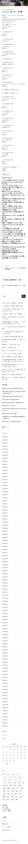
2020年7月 (5, 647)
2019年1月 (5, 701)
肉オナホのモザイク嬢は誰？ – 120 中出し (13, 303)
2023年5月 (5, 543)
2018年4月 (5, 723)
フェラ (10, 780)
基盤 (8, 788)
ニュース (6, 265)
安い (18, 788)
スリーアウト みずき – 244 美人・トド (12, 185)
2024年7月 (5, 500)
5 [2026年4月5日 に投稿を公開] (24, 749)
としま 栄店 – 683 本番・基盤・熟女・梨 (12, 336)
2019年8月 (5, 680)
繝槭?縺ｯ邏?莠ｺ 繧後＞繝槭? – (10, 413)
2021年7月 (5, 610)
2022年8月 (5, 570)
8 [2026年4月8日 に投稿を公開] (10, 752)
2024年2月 (5, 516)
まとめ (4, 738)
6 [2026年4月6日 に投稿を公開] (3, 752)
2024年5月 (5, 507)
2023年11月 (5, 525)
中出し (10, 782)
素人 (8, 796)
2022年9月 (5, 567)
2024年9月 (5, 494)
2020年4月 (5, 656)
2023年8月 (5, 534)
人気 (23, 782)
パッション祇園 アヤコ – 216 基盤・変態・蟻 (13, 233)
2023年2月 (5, 552)
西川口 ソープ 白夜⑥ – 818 (9, 347)
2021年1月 (5, 628)
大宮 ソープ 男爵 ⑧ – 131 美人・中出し (12, 206)
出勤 (15, 785)
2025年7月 (5, 464)
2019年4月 (5, 692)
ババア (4, 780)
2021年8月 (5, 607)
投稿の (5, 824)
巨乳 (22, 788)
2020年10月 (5, 637)
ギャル (4, 777)
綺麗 (12, 796)
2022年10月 (5, 564)
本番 (8, 794)
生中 (20, 794)
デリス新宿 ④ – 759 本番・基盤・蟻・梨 (12, 306)
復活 (8, 791)
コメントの (6, 827)
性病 (12, 791)
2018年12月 (5, 704)
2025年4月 (5, 473)
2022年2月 (5, 589)
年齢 (4, 791)
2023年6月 (5, 540)
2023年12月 (5, 522)
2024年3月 (5, 513)
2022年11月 (5, 561)
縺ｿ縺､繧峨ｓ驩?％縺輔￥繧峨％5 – (11, 399)
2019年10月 (5, 674)
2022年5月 (5, 580)
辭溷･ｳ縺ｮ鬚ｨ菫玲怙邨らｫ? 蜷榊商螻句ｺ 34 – (13, 402)
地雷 (4, 788)
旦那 (4, 794)
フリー (15, 780)
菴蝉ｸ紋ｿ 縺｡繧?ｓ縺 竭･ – (9, 405)
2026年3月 (5, 440)
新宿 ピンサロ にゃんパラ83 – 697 (11, 191)
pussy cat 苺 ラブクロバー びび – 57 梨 (12, 230)
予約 (15, 782)
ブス (20, 780)
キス (18, 774)
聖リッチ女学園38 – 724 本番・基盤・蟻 (12, 356)
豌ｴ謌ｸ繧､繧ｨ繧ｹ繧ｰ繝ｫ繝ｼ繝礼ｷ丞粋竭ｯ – (13, 388)
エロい (13, 774)
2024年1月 (5, 519)
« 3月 (7, 763)
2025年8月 (5, 461)
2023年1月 (5, 555)
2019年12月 (5, 668)
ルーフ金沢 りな (6, 808)
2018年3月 (5, 726)
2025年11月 (5, 452)
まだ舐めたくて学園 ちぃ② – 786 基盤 (12, 313)
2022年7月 (5, 573)
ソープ (10, 777)
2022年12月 (5, 558)
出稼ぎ (19, 785)
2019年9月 (5, 677)
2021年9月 (5, 604)
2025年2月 (5, 479)
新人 (21, 791)
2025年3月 (5, 476)
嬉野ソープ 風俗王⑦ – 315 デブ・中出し (12, 222)
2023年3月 (5, 549)
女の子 (13, 788)
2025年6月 (5, 467)
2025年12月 (5, 449)
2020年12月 (5, 631)
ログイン (4, 821)
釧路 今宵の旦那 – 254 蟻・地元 (10, 250)
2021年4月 (5, 619)
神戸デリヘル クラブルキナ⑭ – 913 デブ (12, 208)
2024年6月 (5, 503)
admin (13, 9)
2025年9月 (5, 458)
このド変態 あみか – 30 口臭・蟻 (10, 228)
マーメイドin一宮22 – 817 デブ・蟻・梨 (12, 193)
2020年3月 (5, 659)
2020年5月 (5, 653)
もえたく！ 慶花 (6, 810)
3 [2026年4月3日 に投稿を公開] (17, 749)
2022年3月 (5, 586)
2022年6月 (5, 577)
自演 (21, 796)
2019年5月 (5, 689)
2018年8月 (5, 710)
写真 (10, 785)
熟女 (15, 794)
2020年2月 (5, 662)
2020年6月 (5, 650)
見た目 (7, 799)
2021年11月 (5, 598)
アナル (8, 774)
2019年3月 (5, 695)
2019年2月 (5, 698)
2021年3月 (5, 622)
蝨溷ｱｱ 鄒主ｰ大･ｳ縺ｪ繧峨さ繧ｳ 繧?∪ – (12, 421)
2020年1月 (5, 665)
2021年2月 (5, 625)
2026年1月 (5, 446)
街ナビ (5, 2)
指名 (17, 791)
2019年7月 (5, 683)
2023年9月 (5, 531)
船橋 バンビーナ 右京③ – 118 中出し (11, 241)
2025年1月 (5, 482)
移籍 (4, 796)
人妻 (19, 782)
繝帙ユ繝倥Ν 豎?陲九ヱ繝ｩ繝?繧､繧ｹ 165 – (13, 396)
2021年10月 (5, 601)
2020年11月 (5, 634)
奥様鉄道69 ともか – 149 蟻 (9, 209)
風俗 (17, 799)
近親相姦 (8, 269)
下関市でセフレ (6, 174)
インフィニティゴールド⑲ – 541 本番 (11, 353)
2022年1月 (5, 592)
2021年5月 (5, 616)
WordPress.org (6, 830)
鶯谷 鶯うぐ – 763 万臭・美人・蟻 (10, 344)
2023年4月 (5, 546)
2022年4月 (5, 583)
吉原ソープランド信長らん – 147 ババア (12, 350)
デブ (15, 777)
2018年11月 (5, 707)
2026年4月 (5, 437)
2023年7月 (5, 537)
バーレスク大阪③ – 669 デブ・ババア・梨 (13, 180)
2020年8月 (5, 643)
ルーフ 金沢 (5, 806)
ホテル (4, 782)
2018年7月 (5, 713)
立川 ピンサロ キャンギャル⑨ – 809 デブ (12, 239)
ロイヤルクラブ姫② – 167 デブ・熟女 (11, 232)
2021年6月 (5, 613)
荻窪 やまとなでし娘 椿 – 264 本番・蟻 (12, 374)
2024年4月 (5, 510)
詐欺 (12, 799)
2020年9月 (5, 640)
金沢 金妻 (4, 805)
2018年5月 (5, 720)
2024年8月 (5, 497)
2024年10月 (5, 491)
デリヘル (20, 777)
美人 (17, 796)
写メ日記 (5, 785)
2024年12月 (5, 485)
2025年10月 (5, 455)
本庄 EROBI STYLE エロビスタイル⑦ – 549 (13, 246)
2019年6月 (5, 686)
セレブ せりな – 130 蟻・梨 (9, 248)
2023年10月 (5, 528)
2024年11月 (5, 488)
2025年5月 (5, 470)
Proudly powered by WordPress (9, 840)
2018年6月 (5, 716)
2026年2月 (5, 443)
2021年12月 (5, 595)
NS (4, 774)
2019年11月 (5, 671)
